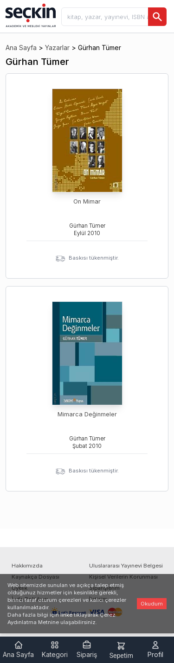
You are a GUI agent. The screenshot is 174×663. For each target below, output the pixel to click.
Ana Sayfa (21, 47)
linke (66, 615)
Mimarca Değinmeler (87, 414)
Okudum (152, 603)
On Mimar (87, 201)
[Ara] (157, 16)
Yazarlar (57, 47)
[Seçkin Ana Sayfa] (30, 15)
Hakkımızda (27, 565)
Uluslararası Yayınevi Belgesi (126, 565)
